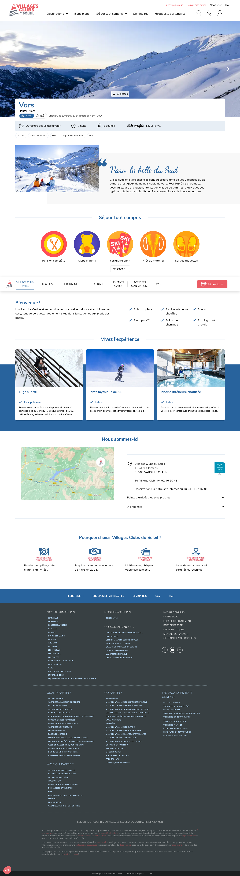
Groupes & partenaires (170, 13)
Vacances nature (114, 748)
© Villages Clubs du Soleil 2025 (107, 873)
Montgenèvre (55, 664)
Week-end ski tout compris (176, 717)
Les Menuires (54, 654)
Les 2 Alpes (53, 657)
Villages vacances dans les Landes (124, 741)
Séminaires (140, 13)
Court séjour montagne (175, 728)
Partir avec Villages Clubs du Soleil (124, 633)
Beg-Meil (52, 632)
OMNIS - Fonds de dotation (119, 658)
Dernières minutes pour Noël (62, 752)
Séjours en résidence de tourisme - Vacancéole (72, 678)
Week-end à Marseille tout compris (181, 713)
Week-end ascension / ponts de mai (66, 745)
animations (177, 845)
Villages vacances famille (61, 770)
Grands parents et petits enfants (65, 795)
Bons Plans (111, 618)
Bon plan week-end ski (175, 735)
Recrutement (75, 596)
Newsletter (215, 4)
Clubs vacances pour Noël (61, 720)
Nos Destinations (38, 135)
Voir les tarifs (212, 284)
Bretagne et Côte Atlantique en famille (126, 716)
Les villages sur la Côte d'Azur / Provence (127, 713)
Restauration (97, 284)
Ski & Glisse (48, 284)
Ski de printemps (56, 730)
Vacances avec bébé (58, 777)
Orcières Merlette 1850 (59, 671)
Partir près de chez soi (117, 755)
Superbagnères (56, 675)
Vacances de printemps (60, 727)
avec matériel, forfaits (108, 833)
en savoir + (120, 268)
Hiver (26, 116)
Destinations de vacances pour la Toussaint (71, 716)
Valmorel (53, 646)
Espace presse (173, 625)
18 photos (120, 94)
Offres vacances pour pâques (63, 748)
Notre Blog (171, 616)
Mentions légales (135, 873)
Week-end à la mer (172, 725)
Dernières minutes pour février (64, 755)
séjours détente (189, 835)
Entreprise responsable (118, 643)
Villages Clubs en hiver (60, 709)
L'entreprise (112, 636)
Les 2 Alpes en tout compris (177, 732)
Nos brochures (174, 612)
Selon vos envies (171, 710)
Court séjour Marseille (118, 762)
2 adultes (106, 126)
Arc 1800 (52, 643)
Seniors (52, 799)
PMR (50, 791)
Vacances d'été (55, 698)
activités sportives (86, 835)
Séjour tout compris (109, 13)
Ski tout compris (171, 702)
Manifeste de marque (116, 654)
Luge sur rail (28, 392)
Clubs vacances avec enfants (63, 784)
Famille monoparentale (60, 788)
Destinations (55, 13)
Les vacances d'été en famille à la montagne (71, 741)
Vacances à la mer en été (176, 706)
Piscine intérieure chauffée (181, 392)
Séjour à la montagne (73, 135)
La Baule (52, 629)
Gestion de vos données (179, 638)
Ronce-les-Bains (56, 636)
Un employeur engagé (117, 650)
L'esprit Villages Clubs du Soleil (122, 640)
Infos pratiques (174, 629)
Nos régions (112, 698)
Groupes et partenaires (108, 596)
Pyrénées (110, 723)
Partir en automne (57, 734)
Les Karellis (54, 650)
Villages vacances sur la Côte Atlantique (127, 709)
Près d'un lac (112, 759)
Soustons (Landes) (57, 625)
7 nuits (78, 126)
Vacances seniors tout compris (64, 806)
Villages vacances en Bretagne (122, 738)
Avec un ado (54, 781)
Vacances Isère (113, 720)
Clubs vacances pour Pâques (62, 723)
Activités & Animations (140, 284)
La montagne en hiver (59, 713)
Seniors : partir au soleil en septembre (68, 738)
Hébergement (72, 284)
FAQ (171, 596)
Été (40, 116)
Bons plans (81, 13)
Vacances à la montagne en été (64, 702)
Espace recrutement (177, 620)
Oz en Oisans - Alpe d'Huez (61, 661)
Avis (158, 284)
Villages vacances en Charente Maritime (126, 702)
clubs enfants (125, 845)
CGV (157, 596)
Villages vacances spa (174, 721)
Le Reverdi (53, 621)
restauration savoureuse (86, 845)
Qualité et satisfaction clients (121, 647)
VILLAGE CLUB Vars (25, 284)
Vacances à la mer (57, 705)
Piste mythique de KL (105, 392)
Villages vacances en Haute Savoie (123, 730)
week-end (101, 842)
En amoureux (54, 802)
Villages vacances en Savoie (120, 727)
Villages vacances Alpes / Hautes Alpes (126, 734)
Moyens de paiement (176, 633)
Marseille (53, 618)
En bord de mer (113, 752)
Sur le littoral (100, 835)
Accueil (20, 135)
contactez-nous (71, 854)
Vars (50, 668)
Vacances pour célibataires (62, 774)
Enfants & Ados (118, 284)
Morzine (52, 639)
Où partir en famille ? (117, 745)
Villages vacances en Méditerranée (124, 705)
